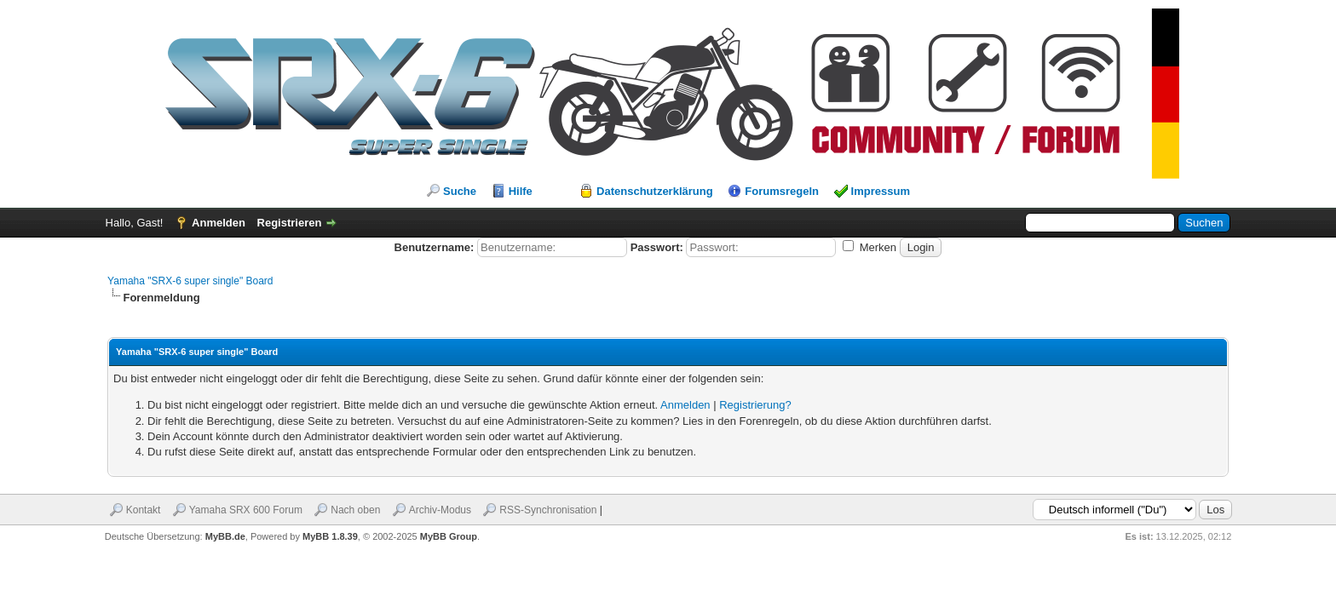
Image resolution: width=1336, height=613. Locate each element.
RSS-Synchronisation (547, 510)
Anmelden (218, 222)
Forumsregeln (782, 191)
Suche (459, 191)
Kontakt (143, 510)
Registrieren (289, 222)
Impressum (880, 191)
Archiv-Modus (440, 510)
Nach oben (355, 510)
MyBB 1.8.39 (330, 536)
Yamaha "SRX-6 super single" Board (190, 281)
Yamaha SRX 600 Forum (245, 510)
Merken (869, 247)
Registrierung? (755, 404)
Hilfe (521, 191)
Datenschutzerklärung (654, 191)
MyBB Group (448, 536)
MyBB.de (225, 536)
